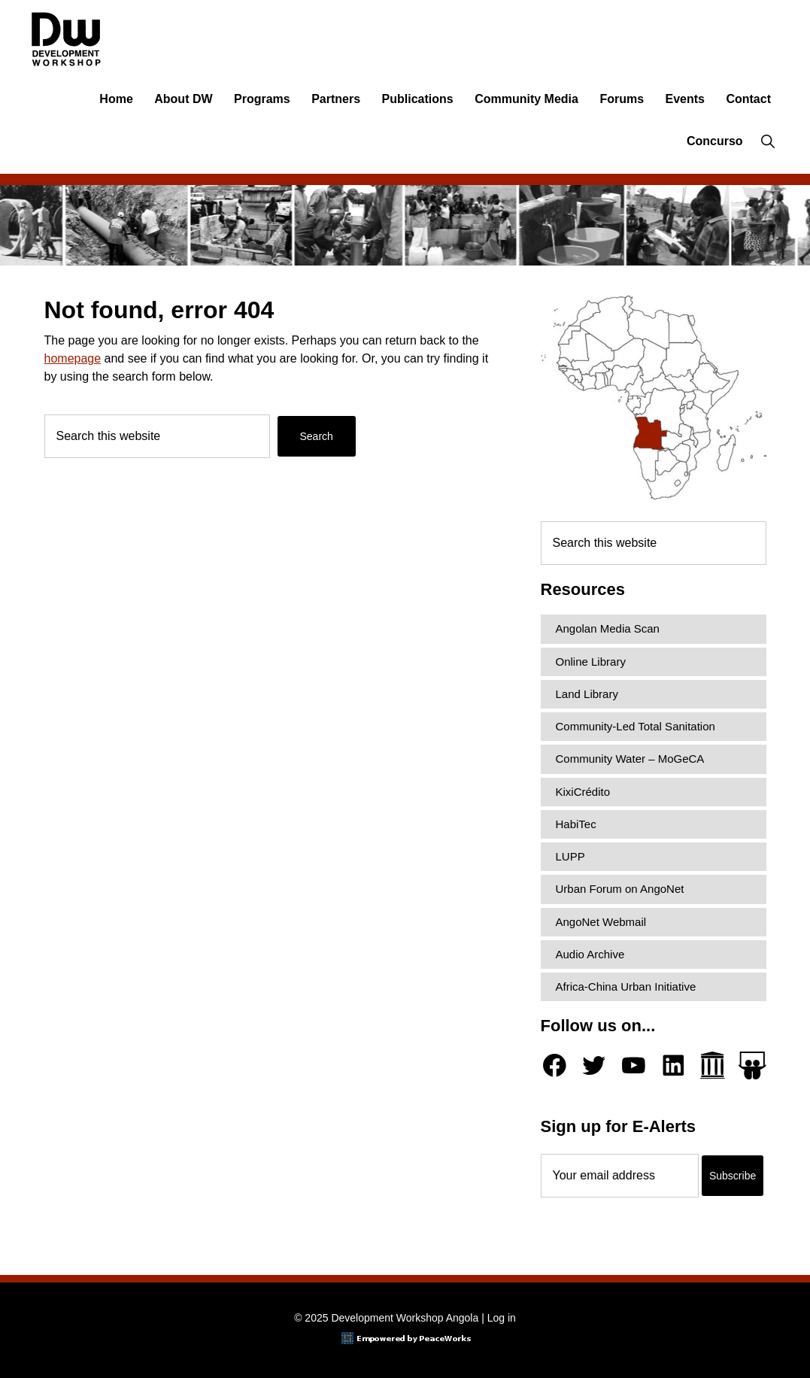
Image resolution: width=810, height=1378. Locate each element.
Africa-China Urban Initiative (626, 986)
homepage (73, 358)
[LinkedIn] (673, 1065)
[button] (767, 141)
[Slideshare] (752, 1065)
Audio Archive (590, 954)
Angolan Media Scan (608, 628)
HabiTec (576, 824)
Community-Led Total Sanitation (635, 726)
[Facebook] (555, 1065)
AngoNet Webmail (601, 921)
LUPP (570, 856)
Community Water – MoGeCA (630, 758)
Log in (501, 1318)
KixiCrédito (583, 791)
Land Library (587, 693)
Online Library (591, 661)
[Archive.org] (713, 1065)
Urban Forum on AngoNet (620, 888)
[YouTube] (634, 1065)
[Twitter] (594, 1065)
